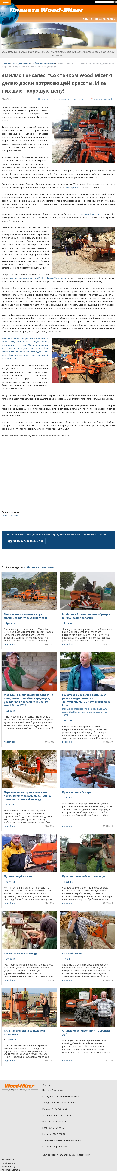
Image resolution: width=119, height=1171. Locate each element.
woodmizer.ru (8, 1163)
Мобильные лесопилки (43, 63)
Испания (15, 515)
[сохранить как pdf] (101, 99)
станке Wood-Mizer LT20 (90, 214)
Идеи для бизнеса (21, 63)
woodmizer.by (8, 1166)
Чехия (67, 958)
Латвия (68, 797)
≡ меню (6, 2)
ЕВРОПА (6, 515)
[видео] (43, 99)
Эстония (68, 720)
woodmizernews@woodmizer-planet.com (62, 1140)
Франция (10, 623)
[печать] (80, 99)
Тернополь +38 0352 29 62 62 (57, 1115)
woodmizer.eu (8, 1159)
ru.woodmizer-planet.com (54, 1146)
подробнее (9, 644)
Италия (10, 804)
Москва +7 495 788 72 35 (54, 1108)
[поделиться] (61, 99)
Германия (11, 1039)
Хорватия (11, 710)
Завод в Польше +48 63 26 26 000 (59, 1102)
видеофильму (73, 187)
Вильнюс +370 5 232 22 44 (55, 1134)
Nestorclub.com (83, 1155)
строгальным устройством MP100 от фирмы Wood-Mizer (37, 277)
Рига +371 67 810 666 (53, 1127)
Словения (11, 958)
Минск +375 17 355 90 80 (54, 1121)
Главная (6, 63)
